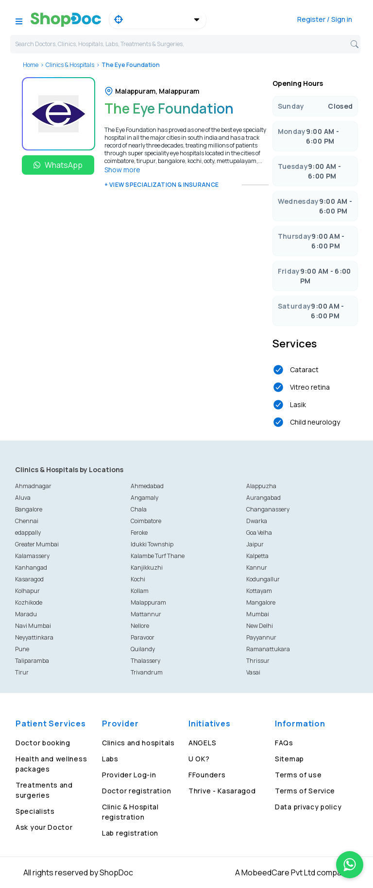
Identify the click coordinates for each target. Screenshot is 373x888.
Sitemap (289, 758)
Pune (22, 649)
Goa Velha (259, 532)
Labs (110, 758)
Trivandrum (147, 672)
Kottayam (259, 591)
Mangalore (260, 602)
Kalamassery (32, 556)
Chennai (26, 521)
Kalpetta (257, 556)
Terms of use (298, 774)
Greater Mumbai (37, 544)
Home (30, 65)
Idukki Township (152, 544)
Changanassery (267, 509)
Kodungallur (263, 579)
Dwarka (256, 521)
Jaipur (255, 544)
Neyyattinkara (34, 637)
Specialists (35, 811)
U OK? (199, 758)
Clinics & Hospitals (70, 65)
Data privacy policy (308, 806)
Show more (122, 169)
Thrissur (258, 661)
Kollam (140, 591)
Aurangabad (263, 497)
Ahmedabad (147, 486)
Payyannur (261, 637)
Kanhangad (31, 567)
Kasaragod (29, 579)
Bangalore (28, 509)
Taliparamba (32, 661)
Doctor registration (136, 790)
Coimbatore (146, 521)
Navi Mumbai (33, 626)
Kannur (256, 567)
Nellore (140, 626)
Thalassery (145, 661)
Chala (139, 509)
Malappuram (148, 602)
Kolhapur (27, 591)
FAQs (284, 742)
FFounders (206, 774)
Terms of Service (305, 790)
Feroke (139, 532)
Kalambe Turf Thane (158, 556)
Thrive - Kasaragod (222, 790)
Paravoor (142, 637)
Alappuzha (261, 486)
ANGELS (202, 742)
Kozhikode (28, 602)
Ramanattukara (268, 649)
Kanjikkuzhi (147, 567)
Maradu (26, 614)
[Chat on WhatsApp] (349, 864)
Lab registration (130, 833)
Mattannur (146, 614)
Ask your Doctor (44, 827)
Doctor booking (43, 742)
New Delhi (259, 626)
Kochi (138, 579)
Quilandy (143, 649)
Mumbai (257, 614)
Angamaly (144, 497)
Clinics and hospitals (138, 742)
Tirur (22, 672)
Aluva (23, 497)
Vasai (253, 672)
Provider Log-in (129, 774)
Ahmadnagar (33, 486)
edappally (28, 532)
